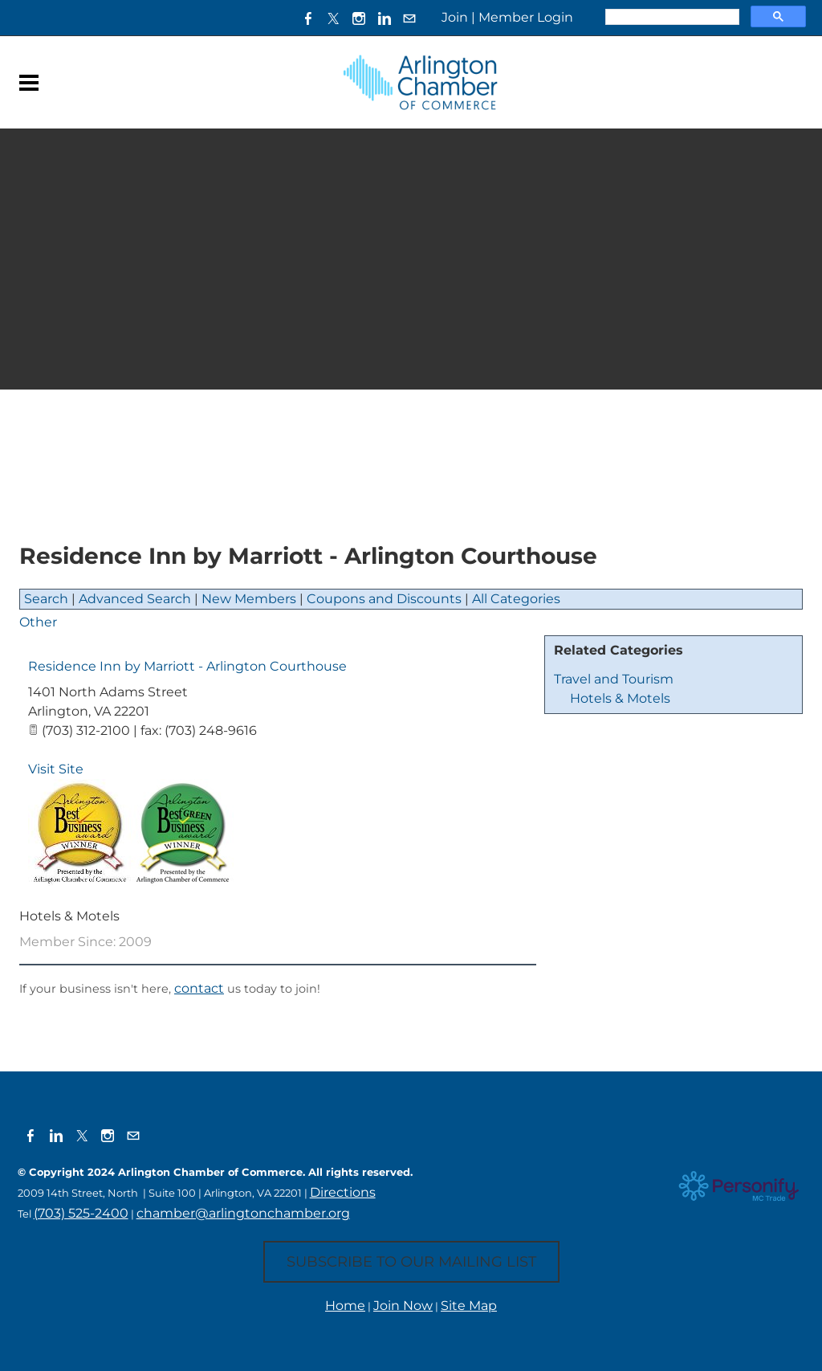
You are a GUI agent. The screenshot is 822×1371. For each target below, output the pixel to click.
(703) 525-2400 (81, 1213)
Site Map (469, 1305)
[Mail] (409, 18)
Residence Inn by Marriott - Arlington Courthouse (187, 666)
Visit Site (55, 769)
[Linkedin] (383, 18)
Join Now (403, 1305)
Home (345, 1305)
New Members (248, 598)
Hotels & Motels (620, 698)
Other (38, 622)
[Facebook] (306, 18)
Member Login (525, 17)
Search (46, 598)
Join (455, 17)
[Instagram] (358, 18)
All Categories (516, 598)
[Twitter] (332, 18)
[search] (670, 17)
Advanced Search (135, 598)
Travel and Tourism (613, 679)
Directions (343, 1192)
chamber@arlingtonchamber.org (243, 1213)
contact (199, 988)
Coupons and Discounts (384, 598)
